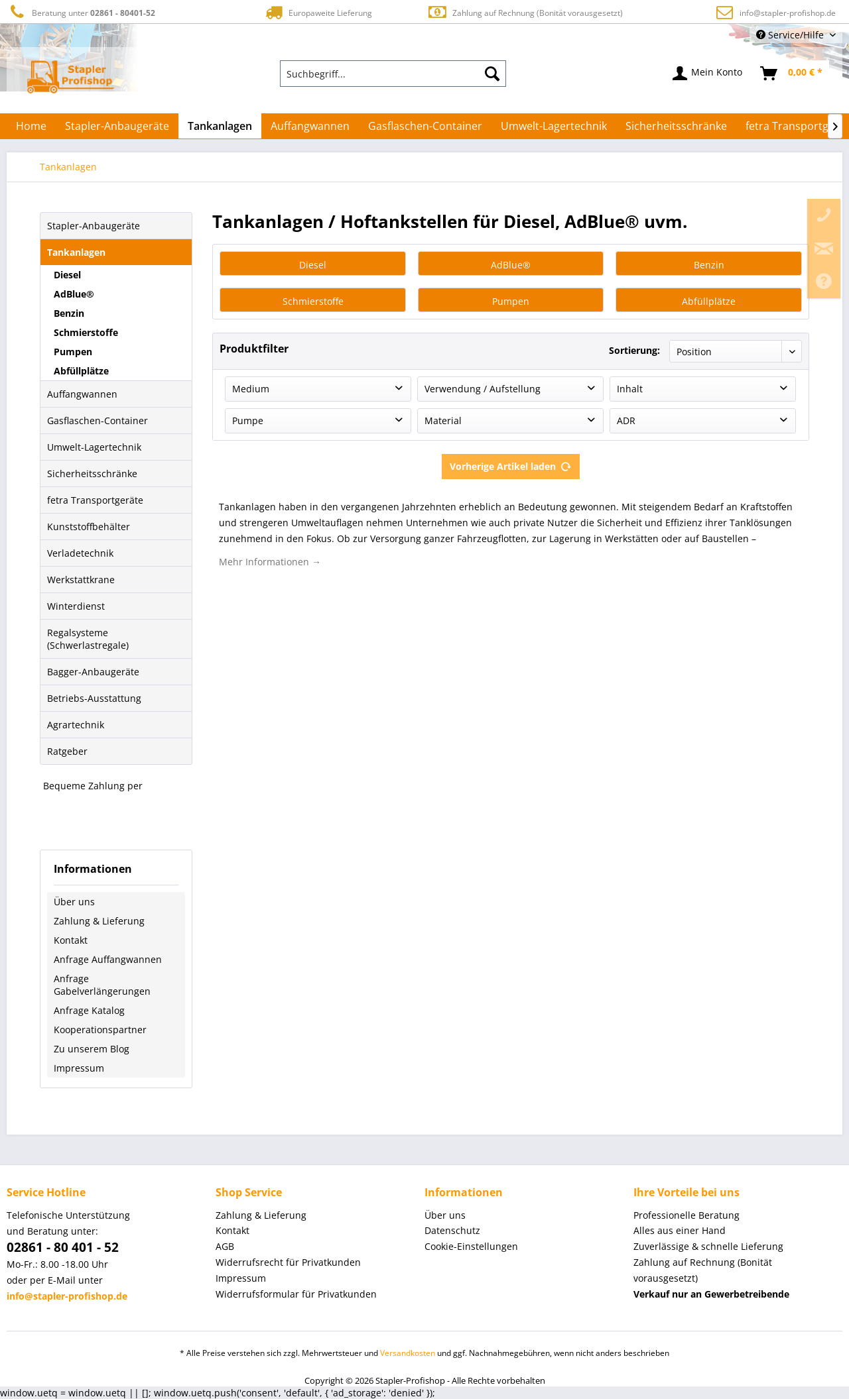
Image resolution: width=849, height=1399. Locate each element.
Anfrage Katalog (89, 1010)
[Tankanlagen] (219, 126)
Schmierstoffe (86, 332)
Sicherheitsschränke (92, 473)
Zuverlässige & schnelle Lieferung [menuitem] (708, 1246)
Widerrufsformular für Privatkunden (296, 1294)
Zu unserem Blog (91, 1048)
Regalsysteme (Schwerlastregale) (88, 638)
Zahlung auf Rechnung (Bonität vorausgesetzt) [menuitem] (702, 1270)
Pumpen (73, 351)
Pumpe (247, 420)
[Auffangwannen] (310, 126)
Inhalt (630, 388)
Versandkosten (407, 1353)
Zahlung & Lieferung (99, 921)
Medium (250, 388)
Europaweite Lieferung (317, 12)
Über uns (74, 901)
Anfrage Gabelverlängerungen (102, 984)
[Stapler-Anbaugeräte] (117, 126)
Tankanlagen (76, 252)
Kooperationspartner (100, 1029)
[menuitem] (393, 73)
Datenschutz (452, 1230)
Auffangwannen (82, 394)
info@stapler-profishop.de (788, 13)
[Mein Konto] (708, 73)
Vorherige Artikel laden (511, 464)
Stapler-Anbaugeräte (93, 225)
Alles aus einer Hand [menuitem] (679, 1230)
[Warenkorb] (792, 73)
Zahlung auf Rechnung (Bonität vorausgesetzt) (525, 12)
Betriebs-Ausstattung (94, 698)
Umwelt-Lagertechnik (94, 447)
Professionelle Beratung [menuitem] (686, 1215)
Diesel (67, 274)
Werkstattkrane (81, 579)
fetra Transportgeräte (95, 500)
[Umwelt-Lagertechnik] (553, 126)
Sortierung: (634, 350)
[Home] (31, 126)
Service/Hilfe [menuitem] (791, 34)
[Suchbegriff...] (393, 73)
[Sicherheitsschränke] (676, 126)
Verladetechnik (80, 553)
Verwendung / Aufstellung (482, 388)
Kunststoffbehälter (88, 526)
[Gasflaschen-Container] (425, 126)
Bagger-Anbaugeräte (93, 671)
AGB (225, 1246)
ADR (626, 420)
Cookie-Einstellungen (471, 1246)
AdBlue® (74, 294)
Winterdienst (76, 606)
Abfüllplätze (81, 370)
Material (443, 420)
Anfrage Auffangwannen (108, 959)
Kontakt (71, 940)
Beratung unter (81, 12)
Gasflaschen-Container (97, 420)
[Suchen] (492, 73)
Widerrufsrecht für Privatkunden (288, 1262)
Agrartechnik (75, 724)
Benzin (69, 313)
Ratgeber (67, 751)
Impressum (79, 1068)
